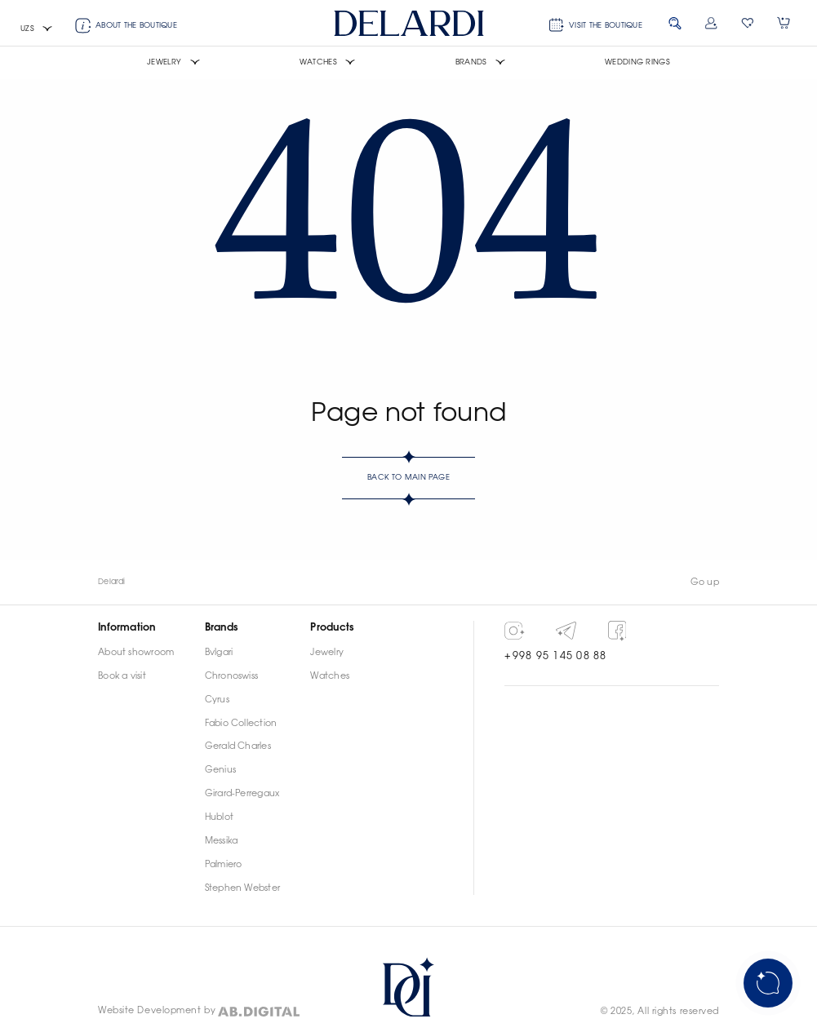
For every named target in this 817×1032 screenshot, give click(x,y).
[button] (36, 29)
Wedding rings (637, 62)
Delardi (112, 582)
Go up (704, 582)
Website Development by (156, 1011)
